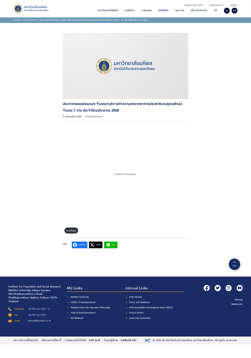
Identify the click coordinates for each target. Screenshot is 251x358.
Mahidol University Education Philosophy (90, 307)
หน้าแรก (17, 20)
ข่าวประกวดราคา (30, 20)
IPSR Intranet (135, 297)
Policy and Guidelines (139, 302)
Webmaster (237, 304)
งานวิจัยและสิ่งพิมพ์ (107, 10)
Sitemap (239, 299)
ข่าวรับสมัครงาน (216, 5)
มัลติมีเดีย (163, 10)
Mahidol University (80, 297)
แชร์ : (65, 244)
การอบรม (146, 10)
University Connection (139, 318)
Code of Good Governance (83, 312)
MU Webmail (77, 318)
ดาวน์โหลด (71, 230)
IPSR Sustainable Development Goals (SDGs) (151, 307)
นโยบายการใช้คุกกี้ (51, 340)
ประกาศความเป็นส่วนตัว (25, 340)
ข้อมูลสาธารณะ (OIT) (193, 5)
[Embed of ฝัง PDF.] (125, 174)
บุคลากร (179, 10)
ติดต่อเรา (234, 5)
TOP (234, 264)
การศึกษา (129, 10)
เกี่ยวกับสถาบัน (199, 10)
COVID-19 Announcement (83, 302)
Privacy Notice (136, 312)
